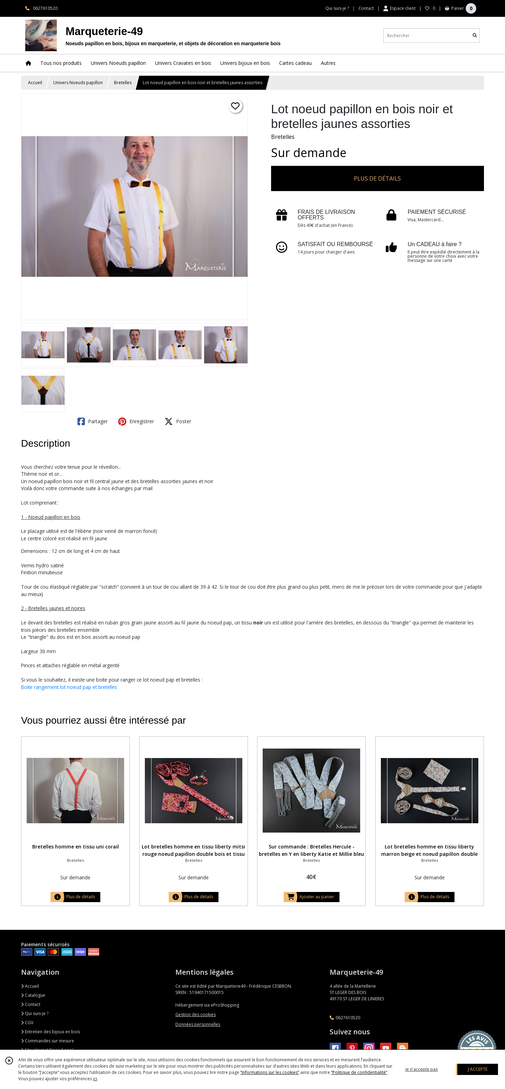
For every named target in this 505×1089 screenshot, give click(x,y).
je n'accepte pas (421, 1069)
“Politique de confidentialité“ (359, 1072)
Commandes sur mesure (47, 1041)
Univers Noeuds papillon (78, 83)
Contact (366, 8)
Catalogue (33, 995)
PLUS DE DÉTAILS (377, 178)
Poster (177, 421)
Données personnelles (197, 1024)
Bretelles (123, 83)
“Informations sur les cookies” (269, 1072)
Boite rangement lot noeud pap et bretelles (69, 687)
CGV (27, 1023)
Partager (93, 421)
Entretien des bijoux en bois (50, 1032)
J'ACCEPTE (477, 1069)
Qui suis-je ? (34, 1013)
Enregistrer (136, 421)
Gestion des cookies (195, 1014)
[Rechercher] (474, 35)
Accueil (35, 83)
